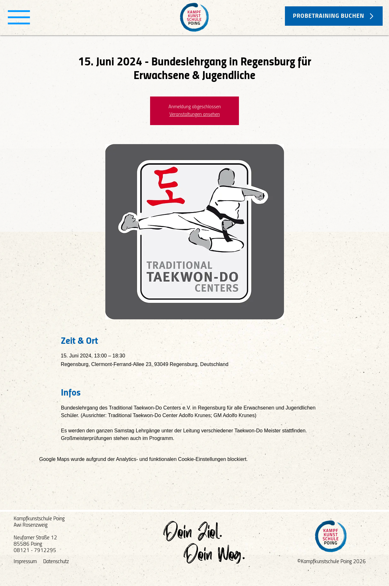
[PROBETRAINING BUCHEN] (334, 16)
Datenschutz (56, 561)
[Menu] (18, 17)
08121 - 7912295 (35, 550)
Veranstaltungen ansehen (194, 114)
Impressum (25, 561)
